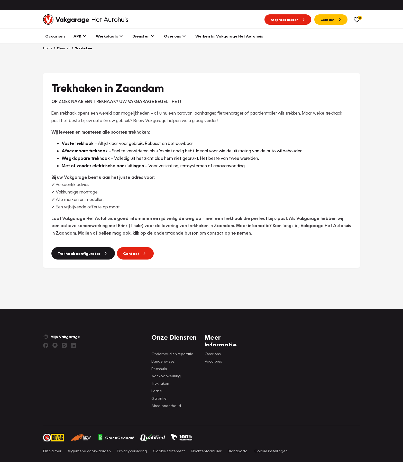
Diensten (61, 48)
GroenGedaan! (116, 437)
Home (47, 48)
